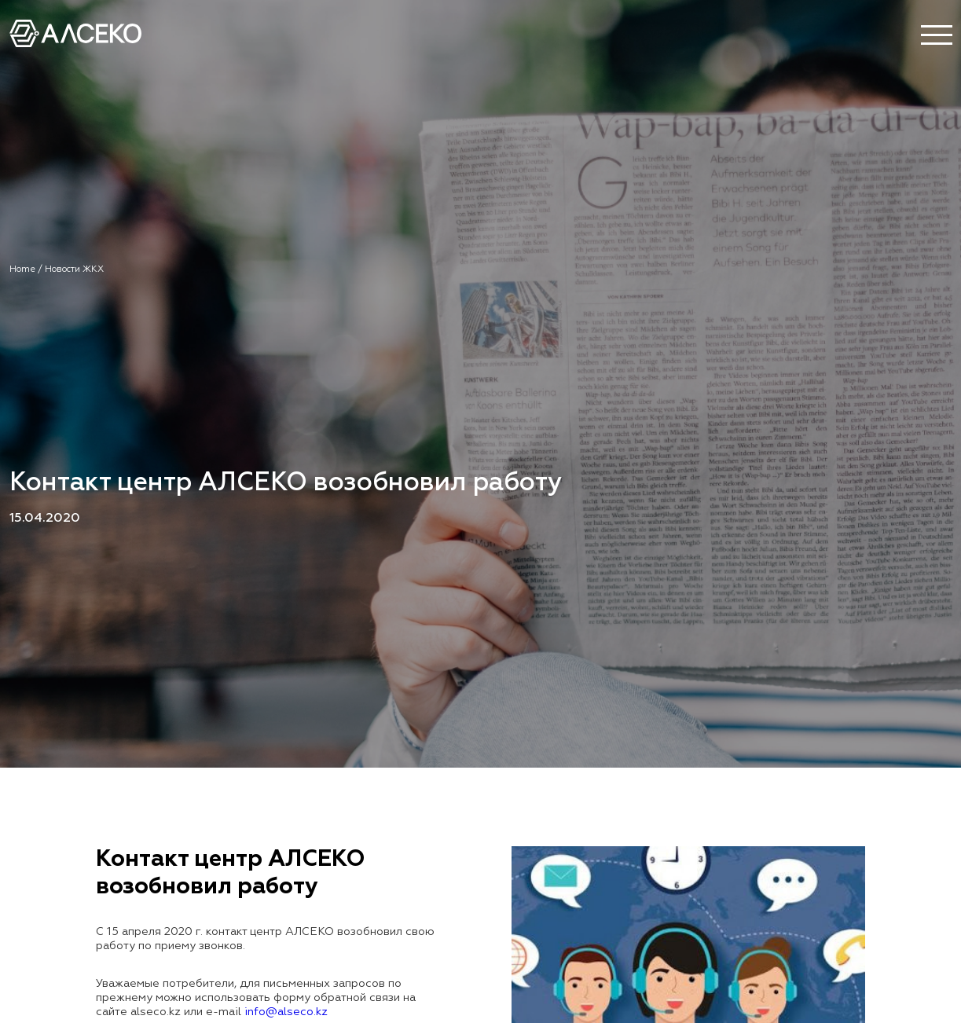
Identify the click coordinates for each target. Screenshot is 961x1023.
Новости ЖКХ (74, 268)
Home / (27, 268)
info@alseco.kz (286, 1012)
